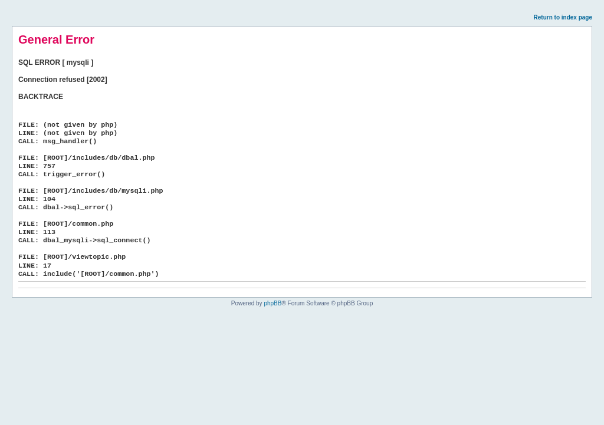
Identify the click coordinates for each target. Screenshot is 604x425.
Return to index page (563, 17)
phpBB (272, 303)
